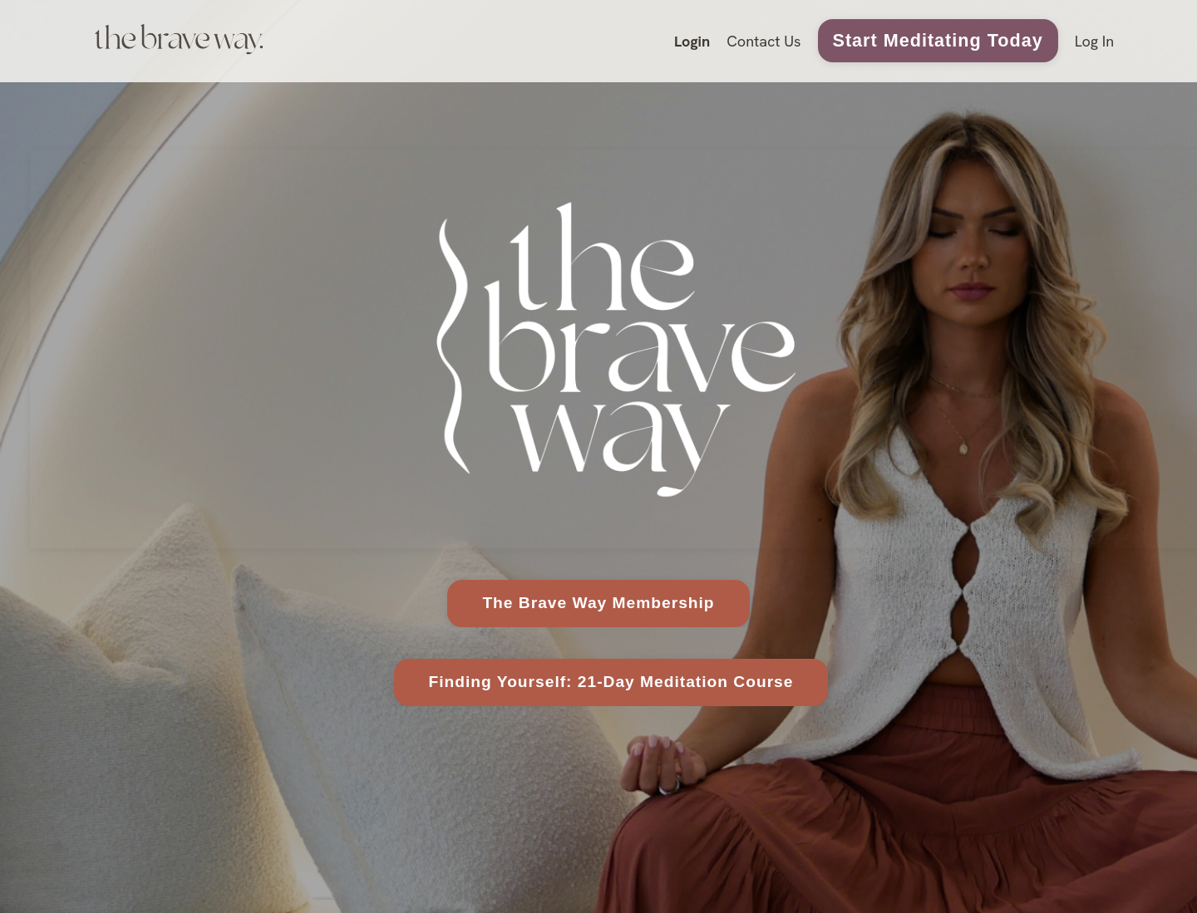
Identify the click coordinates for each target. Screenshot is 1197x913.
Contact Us (763, 41)
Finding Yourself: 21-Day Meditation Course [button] (611, 681)
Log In (1094, 41)
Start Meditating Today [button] (938, 40)
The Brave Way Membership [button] (598, 602)
